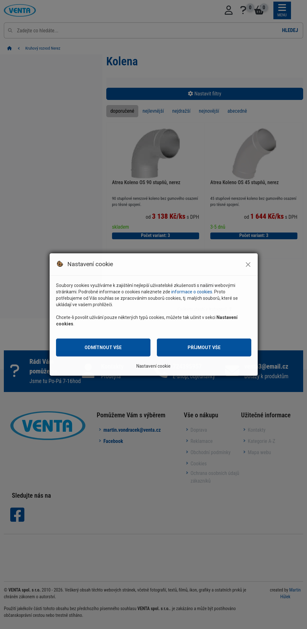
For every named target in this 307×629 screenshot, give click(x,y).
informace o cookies (191, 291)
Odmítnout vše (103, 347)
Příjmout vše (204, 347)
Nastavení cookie (153, 366)
